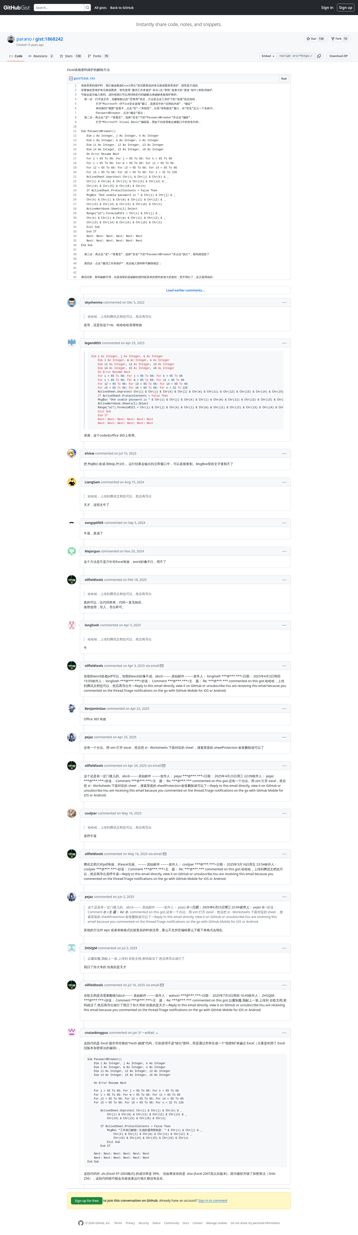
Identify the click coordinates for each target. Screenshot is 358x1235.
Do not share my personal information (255, 1223)
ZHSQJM (91, 948)
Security (144, 1223)
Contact (198, 1223)
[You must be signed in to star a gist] (315, 39)
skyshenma (93, 302)
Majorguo (92, 551)
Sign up (345, 7)
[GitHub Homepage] (81, 1223)
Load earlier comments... (185, 290)
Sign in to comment (212, 1200)
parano (24, 39)
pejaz (89, 737)
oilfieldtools (94, 579)
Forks (98, 56)
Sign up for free (87, 1201)
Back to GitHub (122, 7)
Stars (71, 56)
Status (157, 1223)
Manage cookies (216, 1223)
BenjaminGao (95, 708)
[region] (179, 181)
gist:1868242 (49, 39)
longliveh (92, 625)
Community (171, 1223)
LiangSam (92, 482)
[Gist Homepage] (17, 7)
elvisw (89, 453)
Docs (186, 1223)
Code (16, 56)
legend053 (93, 343)
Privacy (130, 1223)
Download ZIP (338, 56)
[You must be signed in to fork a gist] (340, 39)
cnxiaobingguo (96, 1032)
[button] (319, 56)
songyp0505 (94, 522)
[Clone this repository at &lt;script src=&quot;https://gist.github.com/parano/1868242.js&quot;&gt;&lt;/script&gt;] (295, 56)
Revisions (41, 56)
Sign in (327, 7)
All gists (101, 7)
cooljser (91, 813)
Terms (118, 1223)
